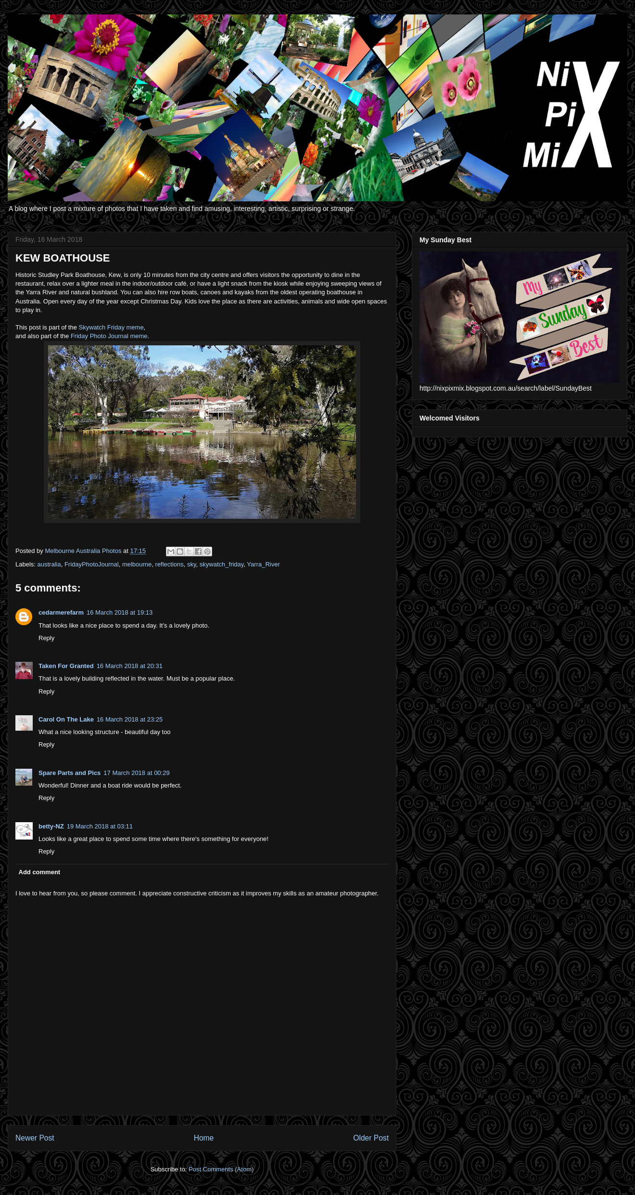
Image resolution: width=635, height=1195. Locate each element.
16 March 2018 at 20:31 (130, 666)
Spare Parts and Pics (69, 772)
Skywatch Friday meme (111, 327)
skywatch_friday (222, 564)
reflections (169, 564)
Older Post (371, 1138)
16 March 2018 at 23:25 (130, 719)
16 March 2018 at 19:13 (119, 612)
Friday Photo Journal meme (109, 336)
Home (204, 1138)
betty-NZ (51, 826)
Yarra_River (263, 564)
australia (49, 564)
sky (191, 564)
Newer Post (34, 1138)
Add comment (40, 872)
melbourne (137, 564)
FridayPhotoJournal (91, 564)
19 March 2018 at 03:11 (100, 826)
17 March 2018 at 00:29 (136, 772)
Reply (46, 638)
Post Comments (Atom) (221, 1169)
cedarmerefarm (61, 612)
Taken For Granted (66, 666)
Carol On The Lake (66, 719)
